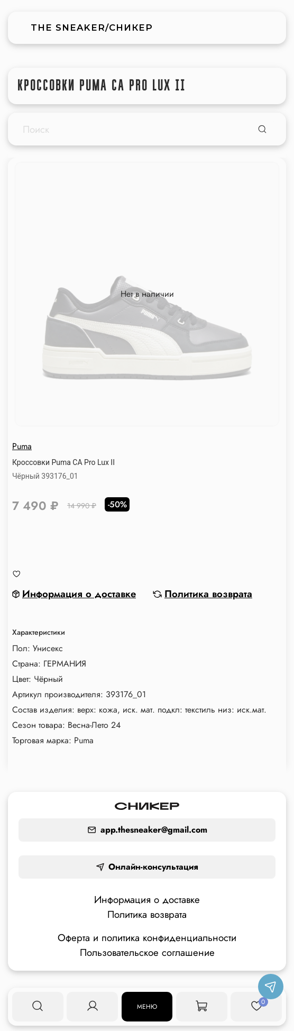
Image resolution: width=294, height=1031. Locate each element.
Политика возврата (147, 914)
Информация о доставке (147, 899)
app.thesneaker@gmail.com (147, 830)
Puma (22, 446)
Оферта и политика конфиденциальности (147, 937)
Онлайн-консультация (147, 867)
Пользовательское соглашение (147, 952)
